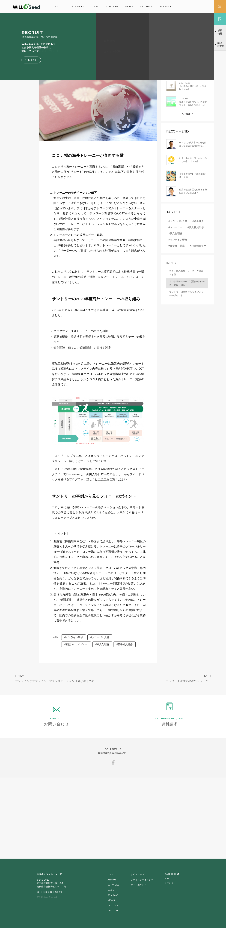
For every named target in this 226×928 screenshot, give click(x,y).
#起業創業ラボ (198, 245)
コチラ (85, 461)
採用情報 (220, 32)
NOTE (168, 883)
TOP (110, 874)
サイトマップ (137, 874)
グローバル (24, 33)
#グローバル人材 (99, 637)
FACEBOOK (171, 874)
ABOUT (59, 6)
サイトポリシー (139, 884)
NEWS (129, 6)
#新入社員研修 (196, 227)
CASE (95, 6)
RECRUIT (165, 6)
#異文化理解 (102, 644)
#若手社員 (198, 221)
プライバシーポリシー (142, 879)
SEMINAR (112, 6)
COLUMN (146, 6)
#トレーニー (175, 227)
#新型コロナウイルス (76, 644)
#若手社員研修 (125, 644)
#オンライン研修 (73, 637)
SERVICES (78, 6)
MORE (186, 114)
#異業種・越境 (176, 245)
